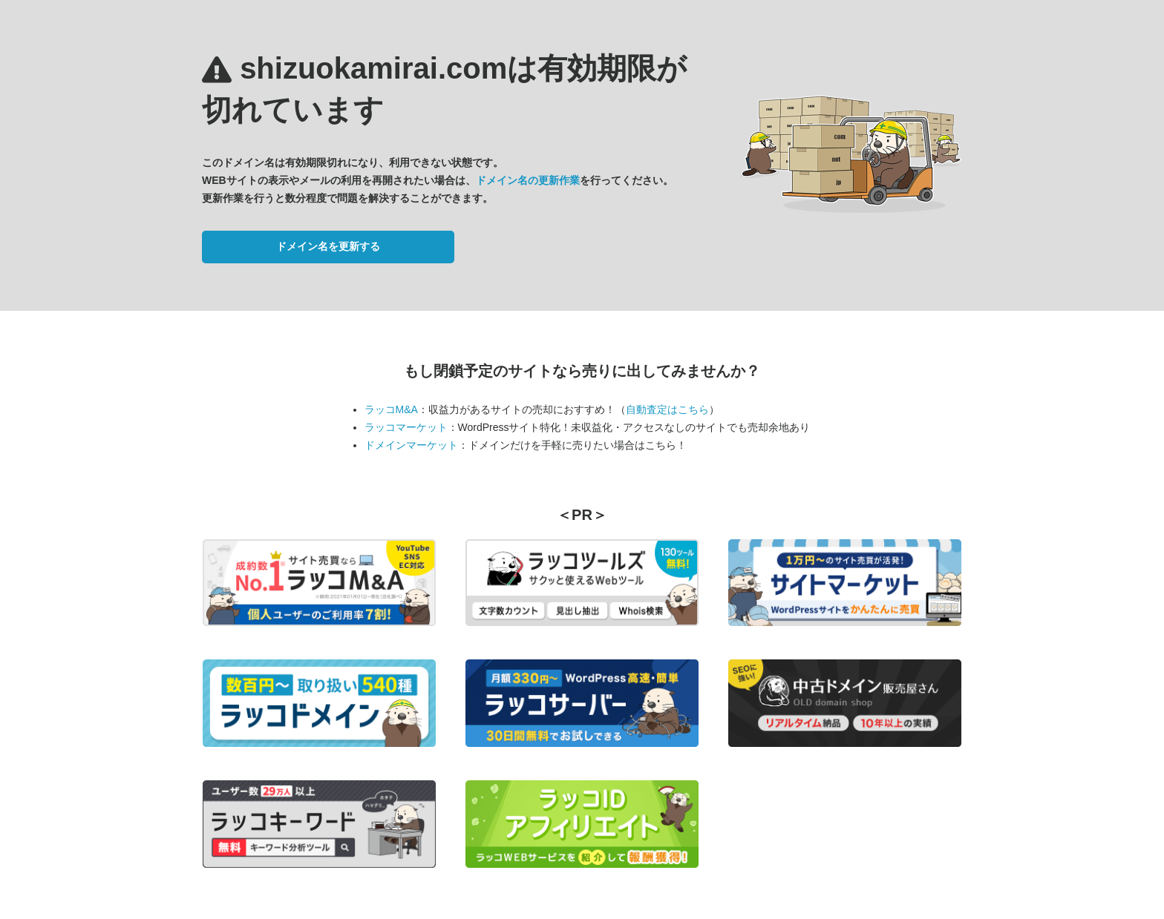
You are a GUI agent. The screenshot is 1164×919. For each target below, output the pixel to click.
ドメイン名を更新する (328, 246)
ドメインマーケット (411, 445)
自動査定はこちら (667, 409)
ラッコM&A (391, 409)
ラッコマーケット (406, 427)
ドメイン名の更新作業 (528, 180)
